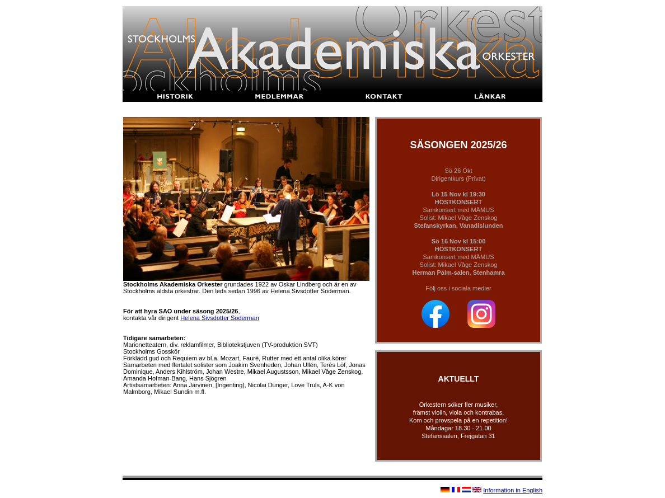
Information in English (512, 490)
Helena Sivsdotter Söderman (219, 317)
